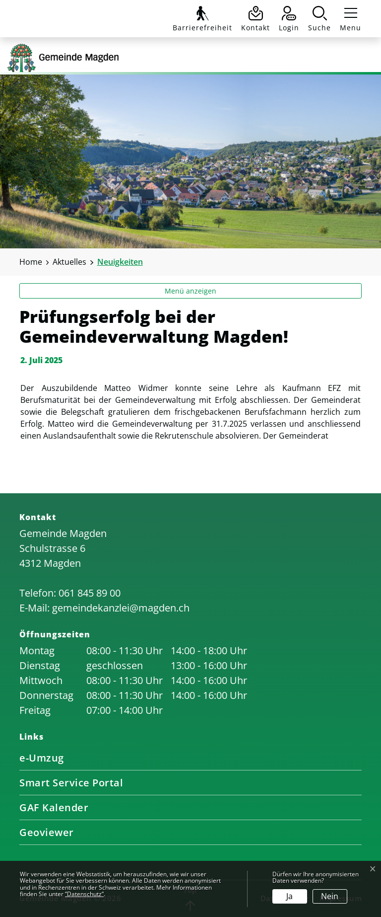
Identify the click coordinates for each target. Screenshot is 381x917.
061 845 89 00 (90, 593)
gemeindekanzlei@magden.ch (121, 607)
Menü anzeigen (190, 291)
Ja (289, 896)
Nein (329, 896)
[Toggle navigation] (348, 18)
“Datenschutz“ (84, 894)
